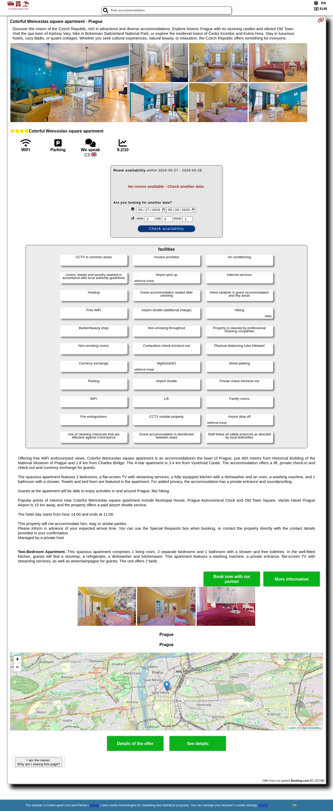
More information (292, 579)
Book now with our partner (232, 579)
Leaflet (291, 727)
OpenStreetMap (311, 727)
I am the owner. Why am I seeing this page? (38, 762)
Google (94, 805)
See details (198, 743)
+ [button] (17, 660)
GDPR (263, 805)
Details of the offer (135, 743)
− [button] (17, 668)
